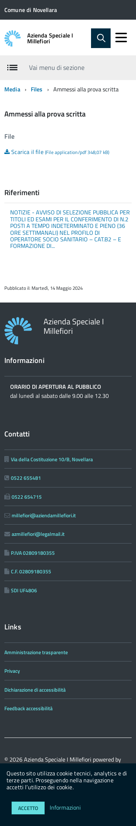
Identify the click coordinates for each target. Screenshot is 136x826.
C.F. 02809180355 (31, 571)
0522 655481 (26, 478)
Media (12, 89)
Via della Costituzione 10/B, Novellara (52, 459)
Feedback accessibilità (28, 708)
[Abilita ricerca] (101, 38)
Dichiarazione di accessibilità (35, 689)
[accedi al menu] (121, 37)
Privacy (12, 671)
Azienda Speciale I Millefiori (50, 38)
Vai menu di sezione (57, 67)
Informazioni (65, 807)
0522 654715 (27, 497)
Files (37, 89)
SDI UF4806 (24, 590)
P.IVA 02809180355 (33, 553)
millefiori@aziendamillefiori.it (44, 515)
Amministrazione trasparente (36, 652)
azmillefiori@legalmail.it (38, 534)
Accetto (28, 808)
